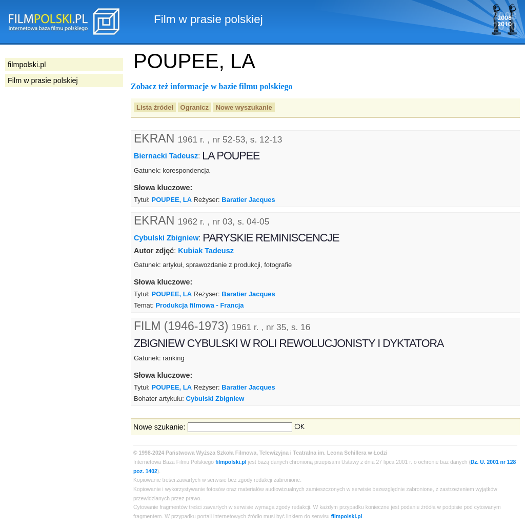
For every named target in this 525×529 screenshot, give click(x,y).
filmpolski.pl (231, 462)
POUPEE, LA (172, 200)
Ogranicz (194, 107)
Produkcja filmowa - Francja (199, 305)
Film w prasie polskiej (43, 80)
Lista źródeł (154, 107)
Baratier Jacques (248, 200)
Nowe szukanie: (159, 427)
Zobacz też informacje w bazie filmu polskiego (212, 86)
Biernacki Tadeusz (166, 156)
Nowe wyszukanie (244, 107)
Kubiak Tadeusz (205, 251)
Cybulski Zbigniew (166, 237)
